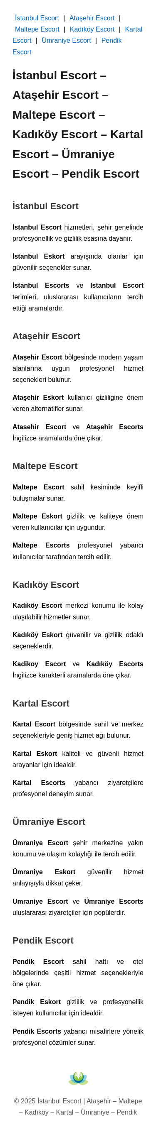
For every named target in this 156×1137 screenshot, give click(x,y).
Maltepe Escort (37, 29)
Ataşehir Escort (91, 18)
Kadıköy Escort (92, 29)
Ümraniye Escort (66, 40)
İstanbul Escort (37, 18)
